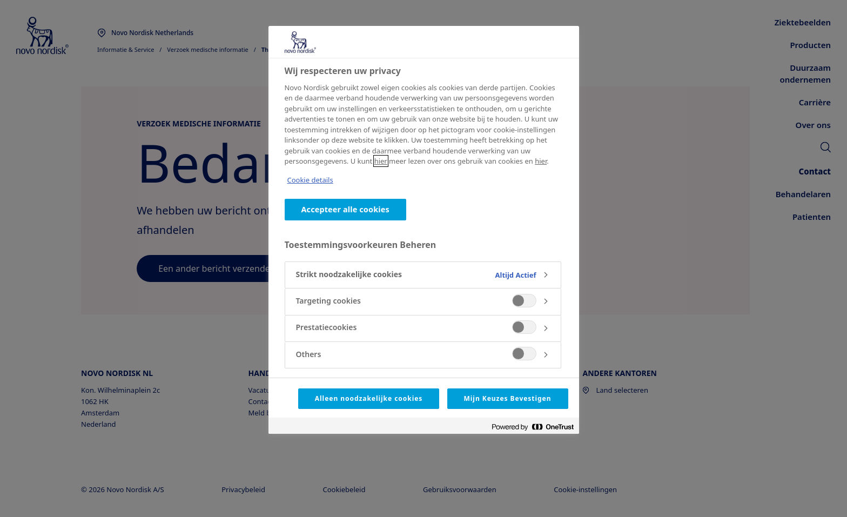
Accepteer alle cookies (345, 209)
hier (380, 161)
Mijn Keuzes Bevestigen (508, 398)
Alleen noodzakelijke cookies (369, 398)
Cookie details (310, 180)
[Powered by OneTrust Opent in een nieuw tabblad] (533, 427)
